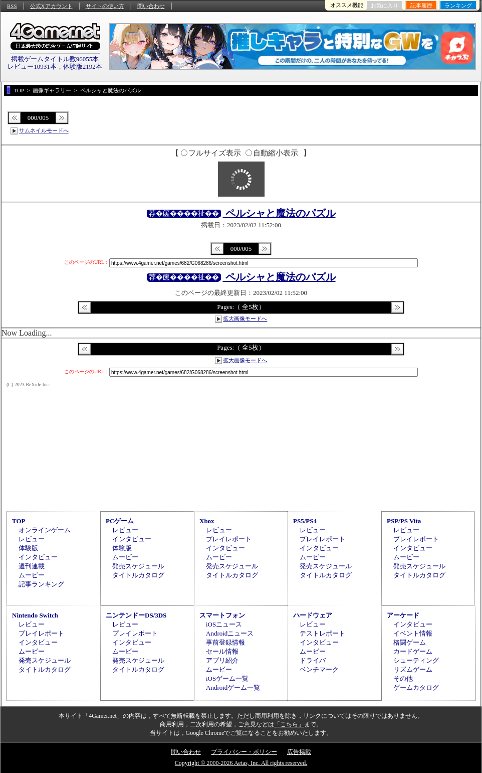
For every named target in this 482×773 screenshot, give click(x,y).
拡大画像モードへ (245, 319)
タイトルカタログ (138, 575)
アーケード (403, 615)
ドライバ (313, 660)
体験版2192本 (82, 66)
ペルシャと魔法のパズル (279, 213)
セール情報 (222, 651)
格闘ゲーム (409, 642)
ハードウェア (312, 615)
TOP (19, 521)
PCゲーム (120, 521)
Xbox (206, 521)
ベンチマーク (319, 669)
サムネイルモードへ (44, 130)
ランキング (458, 6)
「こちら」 (289, 724)
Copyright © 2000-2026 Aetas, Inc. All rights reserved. (241, 762)
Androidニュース (230, 633)
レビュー (32, 539)
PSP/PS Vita (404, 521)
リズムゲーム (412, 669)
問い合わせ (151, 6)
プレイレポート (229, 539)
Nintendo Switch (35, 615)
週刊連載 (32, 566)
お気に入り (384, 6)
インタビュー (38, 557)
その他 (403, 678)
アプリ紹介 (222, 660)
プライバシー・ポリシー (244, 751)
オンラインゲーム (45, 530)
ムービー (32, 575)
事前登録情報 (225, 642)
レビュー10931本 (32, 66)
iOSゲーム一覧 (227, 678)
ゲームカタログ (416, 687)
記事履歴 (421, 6)
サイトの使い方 (105, 6)
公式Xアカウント (51, 6)
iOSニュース (224, 624)
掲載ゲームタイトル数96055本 (55, 59)
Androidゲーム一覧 (233, 687)
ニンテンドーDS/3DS (136, 615)
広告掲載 (299, 751)
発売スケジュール (138, 566)
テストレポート (322, 633)
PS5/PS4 (305, 521)
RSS (12, 6)
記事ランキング (41, 584)
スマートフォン (222, 615)
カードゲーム (412, 651)
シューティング (416, 660)
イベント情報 (412, 633)
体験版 (28, 548)
